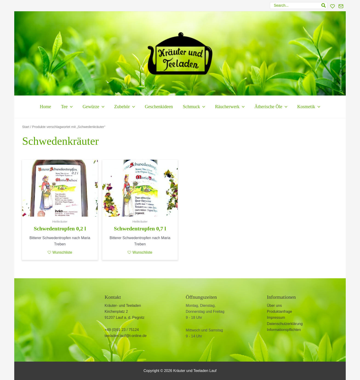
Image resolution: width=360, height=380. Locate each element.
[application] (58, 107)
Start (25, 127)
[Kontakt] (340, 6)
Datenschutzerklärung (285, 324)
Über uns (274, 305)
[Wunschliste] (332, 6)
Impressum (276, 317)
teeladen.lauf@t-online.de (126, 336)
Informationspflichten (284, 330)
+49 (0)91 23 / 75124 (122, 330)
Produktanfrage (279, 311)
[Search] (323, 5)
